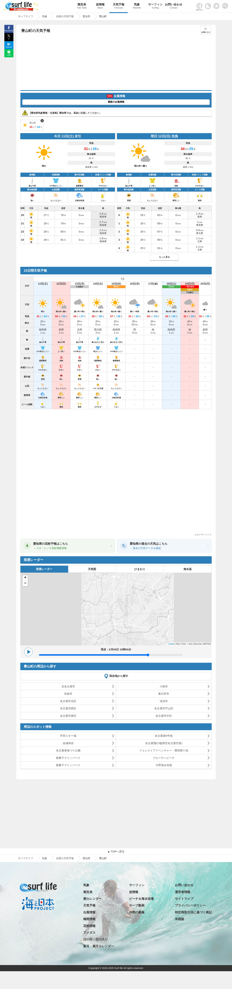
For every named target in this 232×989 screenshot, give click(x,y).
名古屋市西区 (68, 708)
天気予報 (118, 6)
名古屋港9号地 (164, 735)
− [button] (25, 583)
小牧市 (164, 686)
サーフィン (155, 6)
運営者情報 (182, 892)
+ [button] (25, 578)
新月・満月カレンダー (98, 946)
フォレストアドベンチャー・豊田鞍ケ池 (163, 750)
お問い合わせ (174, 6)
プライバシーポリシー (190, 905)
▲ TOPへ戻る (116, 851)
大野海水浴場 (164, 765)
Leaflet (171, 644)
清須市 (164, 701)
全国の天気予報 (65, 858)
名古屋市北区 (68, 701)
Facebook (8, 31)
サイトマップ (184, 898)
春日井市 (163, 693)
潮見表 (82, 6)
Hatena (9, 47)
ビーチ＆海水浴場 (141, 898)
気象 (137, 6)
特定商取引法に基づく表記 (193, 912)
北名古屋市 (68, 686)
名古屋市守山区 (163, 708)
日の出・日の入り (95, 939)
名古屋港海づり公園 (68, 750)
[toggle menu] (226, 5)
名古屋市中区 (164, 715)
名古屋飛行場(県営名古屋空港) (163, 743)
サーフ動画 (136, 905)
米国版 (179, 919)
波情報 (100, 6)
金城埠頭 (68, 743)
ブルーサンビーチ (164, 757)
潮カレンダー (92, 898)
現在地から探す (118, 675)
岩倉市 (68, 693)
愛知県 (86, 858)
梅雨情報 (89, 919)
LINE (9, 55)
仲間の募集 (136, 912)
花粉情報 (89, 926)
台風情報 (89, 912)
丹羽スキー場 (68, 735)
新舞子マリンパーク (68, 757)
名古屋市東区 (68, 715)
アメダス (89, 932)
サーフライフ (25, 858)
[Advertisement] (116, 63)
